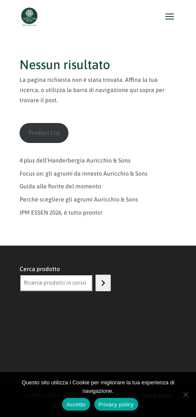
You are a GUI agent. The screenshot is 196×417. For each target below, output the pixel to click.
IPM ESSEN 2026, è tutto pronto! (61, 212)
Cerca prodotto (40, 269)
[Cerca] (103, 282)
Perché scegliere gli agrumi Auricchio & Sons (79, 199)
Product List (44, 132)
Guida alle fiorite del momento (60, 186)
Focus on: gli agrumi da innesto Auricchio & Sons (84, 173)
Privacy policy (116, 404)
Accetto (75, 404)
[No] (185, 394)
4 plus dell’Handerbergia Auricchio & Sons (75, 160)
